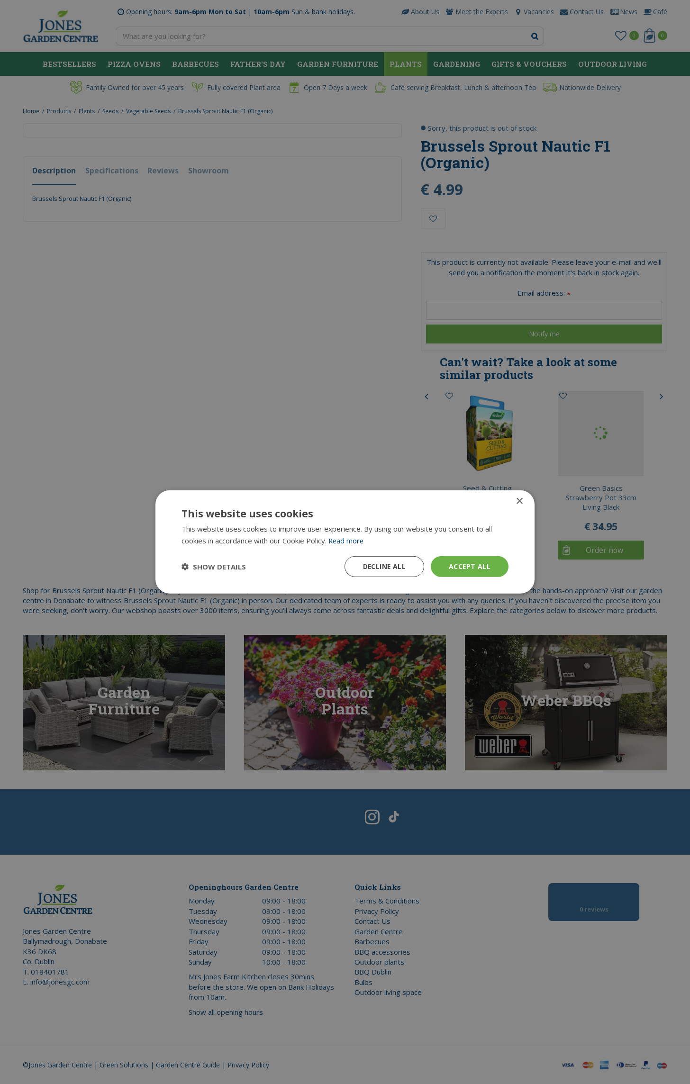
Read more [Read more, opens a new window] (346, 540)
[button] (214, 566)
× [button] (519, 501)
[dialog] (345, 542)
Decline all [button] (383, 566)
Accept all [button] (469, 566)
